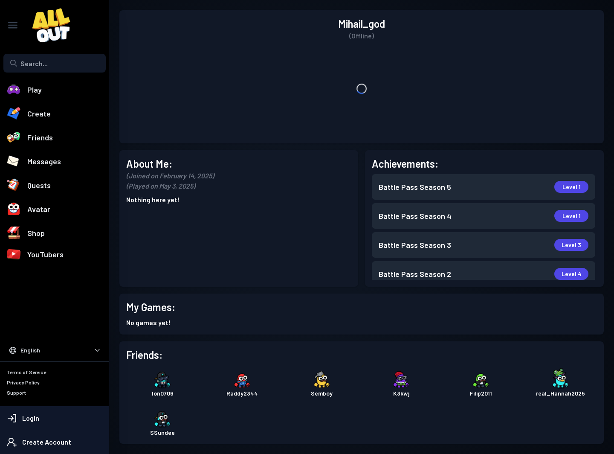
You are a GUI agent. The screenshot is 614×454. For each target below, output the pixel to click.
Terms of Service (26, 372)
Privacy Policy (23, 382)
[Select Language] (54, 350)
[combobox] (54, 63)
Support (16, 393)
